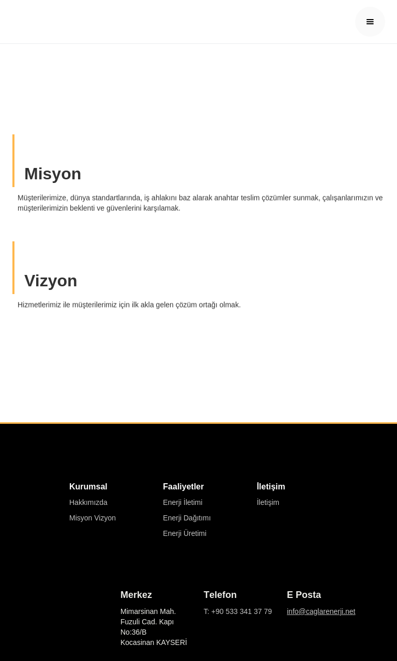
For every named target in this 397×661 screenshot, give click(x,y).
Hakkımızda (88, 502)
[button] (370, 22)
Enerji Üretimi (184, 533)
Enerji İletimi (182, 502)
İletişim (268, 502)
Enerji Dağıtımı (187, 518)
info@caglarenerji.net (321, 611)
